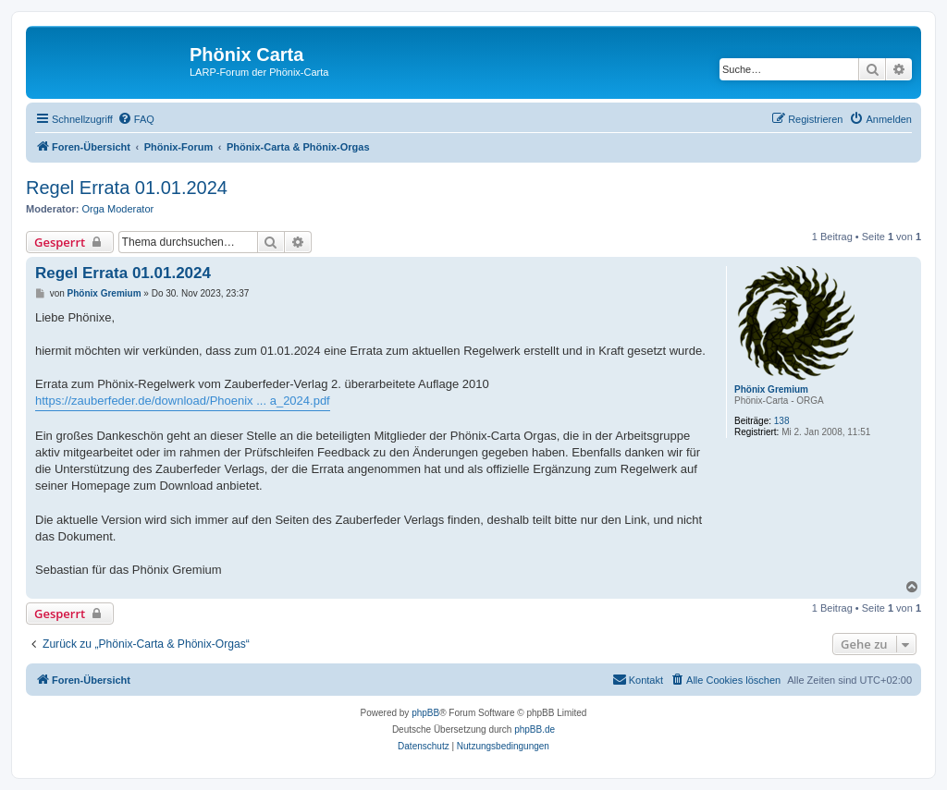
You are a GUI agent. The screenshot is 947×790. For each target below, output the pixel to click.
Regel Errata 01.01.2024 (127, 187)
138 (782, 421)
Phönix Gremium (771, 389)
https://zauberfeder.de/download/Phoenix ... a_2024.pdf (182, 400)
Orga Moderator (118, 208)
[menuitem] (135, 119)
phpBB (425, 713)
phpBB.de (534, 729)
